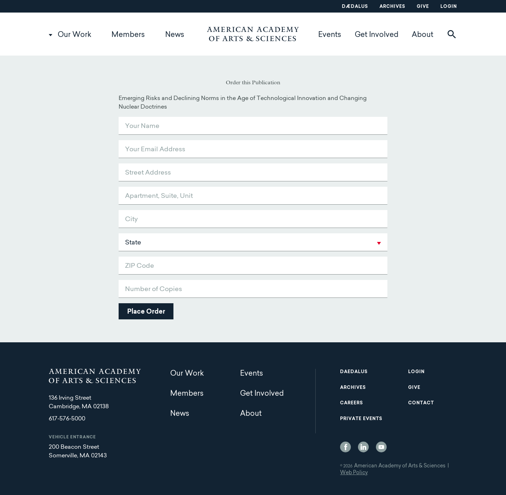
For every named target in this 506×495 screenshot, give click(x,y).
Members (128, 35)
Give (423, 7)
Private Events (361, 419)
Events (329, 35)
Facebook (345, 447)
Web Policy (354, 473)
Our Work (74, 35)
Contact (421, 403)
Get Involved (376, 35)
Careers (351, 403)
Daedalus (354, 372)
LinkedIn (363, 447)
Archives (392, 7)
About (422, 35)
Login (448, 7)
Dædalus (355, 7)
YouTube (381, 447)
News (174, 35)
